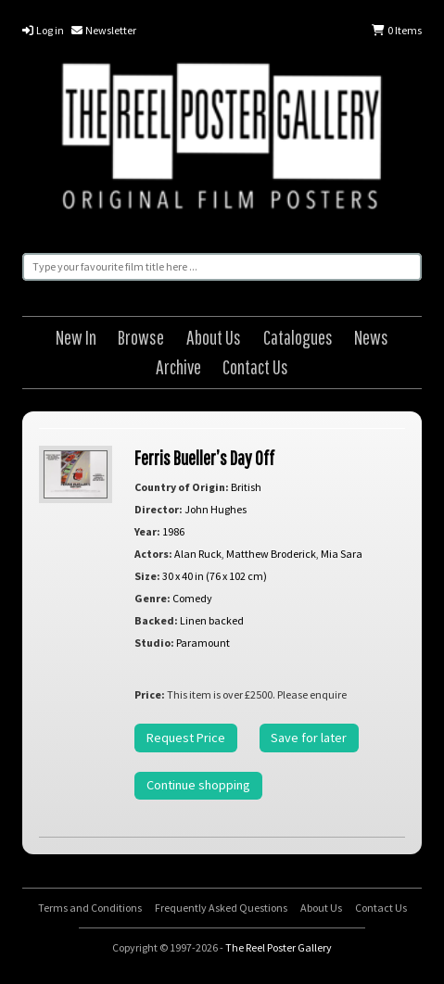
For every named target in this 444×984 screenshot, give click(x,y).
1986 (173, 531)
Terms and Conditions (90, 908)
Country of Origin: (181, 487)
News (371, 336)
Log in (43, 30)
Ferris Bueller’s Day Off (204, 457)
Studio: (154, 643)
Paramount (203, 643)
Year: (147, 531)
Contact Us (255, 366)
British (246, 487)
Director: (158, 509)
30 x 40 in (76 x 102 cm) (214, 576)
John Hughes (215, 509)
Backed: (156, 620)
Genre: (152, 598)
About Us (213, 336)
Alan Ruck (198, 554)
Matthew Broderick (271, 554)
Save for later (309, 737)
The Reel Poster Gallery (222, 139)
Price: (149, 694)
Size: (147, 576)
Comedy (192, 598)
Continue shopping (198, 784)
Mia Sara (341, 554)
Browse (141, 336)
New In (76, 336)
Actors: (153, 554)
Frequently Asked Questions (221, 908)
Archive (178, 366)
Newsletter (103, 30)
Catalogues (298, 336)
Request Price (185, 737)
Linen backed (212, 620)
